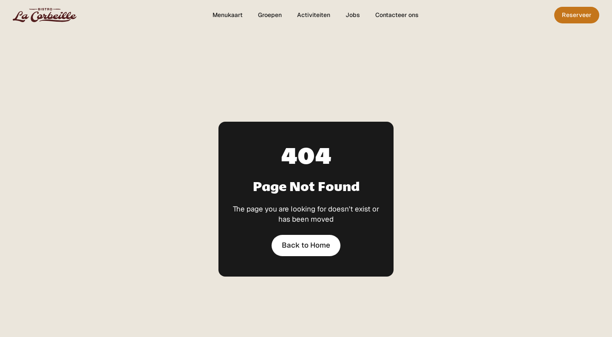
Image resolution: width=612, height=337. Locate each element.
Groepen (270, 15)
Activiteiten (313, 15)
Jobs (353, 15)
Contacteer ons (397, 15)
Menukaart (227, 15)
